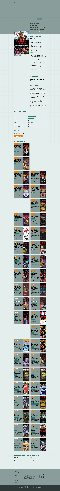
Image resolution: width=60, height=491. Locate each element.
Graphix (15, 402)
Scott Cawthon (31, 116)
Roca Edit (16, 467)
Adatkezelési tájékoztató (17, 478)
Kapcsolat (16, 476)
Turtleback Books (17, 301)
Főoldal (19, 1)
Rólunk (16, 482)
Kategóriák (29, 1)
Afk (15, 163)
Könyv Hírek (17, 472)
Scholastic (30, 118)
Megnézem (16, 228)
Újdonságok (24, 1)
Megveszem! (18, 136)
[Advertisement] (30, 10)
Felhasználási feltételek (17, 481)
